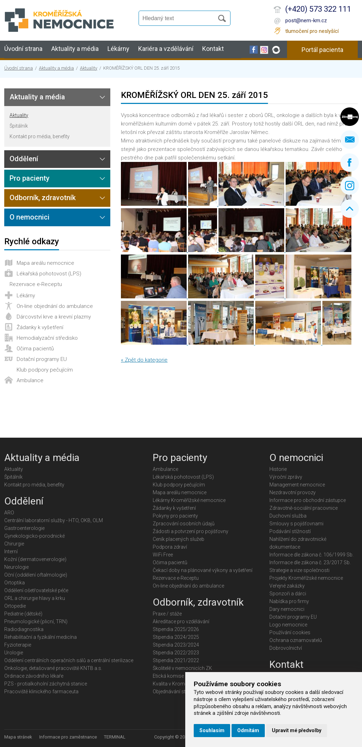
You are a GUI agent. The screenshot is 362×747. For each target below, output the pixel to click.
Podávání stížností (290, 531)
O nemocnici (29, 217)
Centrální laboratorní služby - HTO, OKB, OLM (53, 520)
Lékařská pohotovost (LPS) (49, 273)
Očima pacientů (35, 348)
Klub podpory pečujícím (45, 370)
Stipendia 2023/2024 (176, 645)
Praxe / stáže (167, 614)
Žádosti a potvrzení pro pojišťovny (190, 531)
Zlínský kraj (349, 116)
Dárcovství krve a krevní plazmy (54, 317)
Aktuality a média (75, 48)
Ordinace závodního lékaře (33, 676)
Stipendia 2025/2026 (176, 629)
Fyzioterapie (17, 645)
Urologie (13, 652)
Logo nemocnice (288, 625)
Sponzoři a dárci (287, 593)
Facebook (349, 162)
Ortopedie (15, 606)
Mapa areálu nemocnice (45, 263)
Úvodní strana (23, 48)
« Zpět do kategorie (144, 360)
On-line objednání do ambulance (55, 306)
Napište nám (349, 139)
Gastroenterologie (24, 528)
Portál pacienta (322, 49)
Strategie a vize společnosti (299, 570)
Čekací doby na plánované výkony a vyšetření (202, 570)
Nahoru (349, 208)
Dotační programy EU (42, 359)
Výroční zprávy (285, 477)
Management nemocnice (297, 485)
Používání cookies (289, 632)
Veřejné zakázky (287, 586)
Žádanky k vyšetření (40, 327)
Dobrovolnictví (285, 648)
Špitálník (19, 126)
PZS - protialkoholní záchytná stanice (45, 684)
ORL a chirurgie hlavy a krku (34, 598)
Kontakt (213, 48)
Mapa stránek (18, 737)
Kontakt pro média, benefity (40, 136)
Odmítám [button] (248, 730)
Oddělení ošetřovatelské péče (36, 590)
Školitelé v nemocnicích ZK (182, 668)
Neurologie (16, 567)
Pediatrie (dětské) (23, 614)
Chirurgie (14, 544)
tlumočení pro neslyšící (312, 31)
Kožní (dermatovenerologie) (35, 559)
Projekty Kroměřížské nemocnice (306, 578)
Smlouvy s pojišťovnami (296, 523)
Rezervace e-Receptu (36, 284)
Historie (278, 469)
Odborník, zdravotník (43, 197)
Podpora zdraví (170, 547)
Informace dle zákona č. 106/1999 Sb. (311, 555)
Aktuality (88, 68)
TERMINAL (114, 737)
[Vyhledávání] (179, 18)
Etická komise (168, 676)
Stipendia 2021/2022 (176, 660)
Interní (11, 551)
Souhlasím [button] (211, 730)
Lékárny (118, 48)
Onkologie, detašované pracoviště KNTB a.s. (53, 668)
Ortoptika (14, 582)
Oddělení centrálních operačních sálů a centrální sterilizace (68, 660)
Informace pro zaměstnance (68, 737)
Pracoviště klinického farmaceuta (41, 691)
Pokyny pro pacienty (175, 516)
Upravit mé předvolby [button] (296, 730)
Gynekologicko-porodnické (34, 536)
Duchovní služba (287, 516)
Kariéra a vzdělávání (165, 48)
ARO (9, 512)
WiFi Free (163, 555)
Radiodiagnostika (23, 629)
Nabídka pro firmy (289, 601)
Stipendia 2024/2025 (176, 637)
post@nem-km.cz (306, 20)
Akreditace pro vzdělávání (181, 621)
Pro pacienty (29, 178)
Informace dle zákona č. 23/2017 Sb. (310, 562)
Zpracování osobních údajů (184, 523)
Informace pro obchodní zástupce (307, 500)
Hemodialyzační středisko (47, 338)
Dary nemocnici (286, 609)
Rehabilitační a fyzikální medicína (40, 637)
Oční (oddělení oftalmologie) (35, 575)
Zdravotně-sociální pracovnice (303, 508)
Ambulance (30, 380)
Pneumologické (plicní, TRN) (36, 621)
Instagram (349, 185)
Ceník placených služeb (178, 539)
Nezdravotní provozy (292, 492)
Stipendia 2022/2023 (176, 652)
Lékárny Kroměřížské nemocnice (189, 500)
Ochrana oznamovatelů (295, 640)
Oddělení (24, 158)
